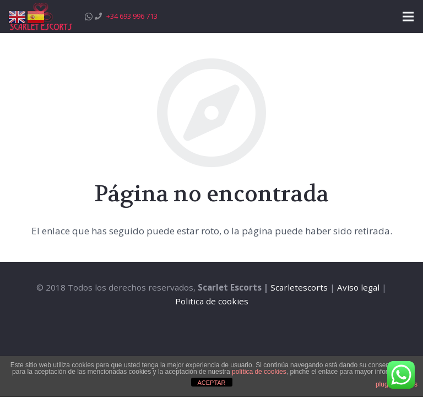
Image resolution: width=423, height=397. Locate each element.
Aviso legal (358, 287)
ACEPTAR (211, 382)
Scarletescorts (299, 287)
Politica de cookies (211, 301)
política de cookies (259, 371)
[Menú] (408, 16)
